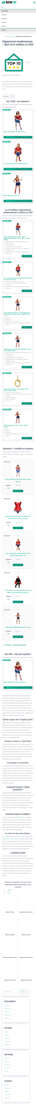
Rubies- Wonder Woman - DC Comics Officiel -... (15, 132)
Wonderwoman (22, 817)
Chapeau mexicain (6, 1097)
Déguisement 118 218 (7, 1005)
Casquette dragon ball (7, 1088)
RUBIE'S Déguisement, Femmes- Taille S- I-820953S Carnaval (16, 426)
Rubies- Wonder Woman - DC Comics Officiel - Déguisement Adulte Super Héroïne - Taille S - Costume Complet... (17, 238)
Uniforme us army (6, 1058)
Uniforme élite (6, 1071)
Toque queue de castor (7, 1094)
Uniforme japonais (6, 1068)
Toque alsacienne (6, 1085)
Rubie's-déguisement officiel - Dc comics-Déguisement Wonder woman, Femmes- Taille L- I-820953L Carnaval (17, 313)
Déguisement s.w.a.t (7, 1018)
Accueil (6, 36)
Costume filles (6, 1032)
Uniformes (4, 18)
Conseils (4, 26)
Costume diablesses (7, 1038)
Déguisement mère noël (7, 1015)
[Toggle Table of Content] (11, 96)
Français (4, 30)
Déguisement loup (6, 1011)
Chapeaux (4, 22)
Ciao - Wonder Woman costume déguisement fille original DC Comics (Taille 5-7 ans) (17, 278)
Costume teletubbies (7, 1044)
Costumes (4, 15)
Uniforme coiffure (6, 1061)
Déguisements (5, 11)
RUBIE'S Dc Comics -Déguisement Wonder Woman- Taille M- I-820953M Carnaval (17, 349)
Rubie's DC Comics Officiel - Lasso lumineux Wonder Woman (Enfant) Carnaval (16, 389)
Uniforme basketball (7, 1064)
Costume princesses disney (8, 1041)
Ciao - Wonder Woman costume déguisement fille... (16, 163)
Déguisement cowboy (7, 1008)
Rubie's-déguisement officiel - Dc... (12, 195)
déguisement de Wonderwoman (11, 839)
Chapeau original (6, 1091)
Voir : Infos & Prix (18, 137)
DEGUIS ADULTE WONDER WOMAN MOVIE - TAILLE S (18, 627)
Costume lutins (6, 1035)
